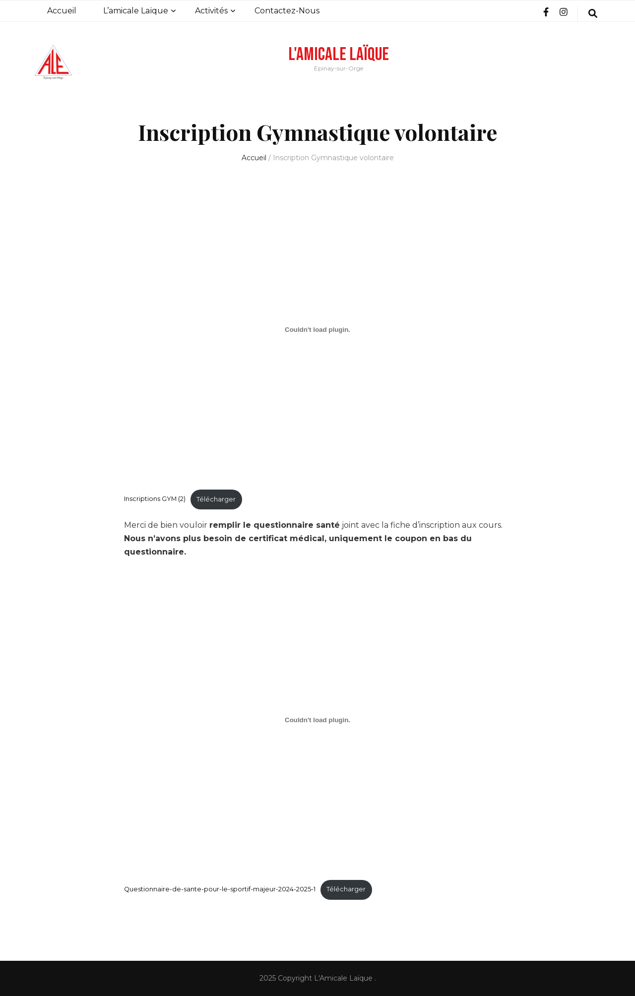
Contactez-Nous (286, 10)
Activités (211, 10)
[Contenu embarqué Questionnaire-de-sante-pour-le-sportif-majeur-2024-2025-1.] (317, 720)
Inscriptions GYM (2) (155, 499)
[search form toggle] (592, 13)
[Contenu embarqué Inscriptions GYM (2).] (317, 329)
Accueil (61, 10)
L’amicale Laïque (135, 10)
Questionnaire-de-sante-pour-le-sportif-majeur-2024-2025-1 (220, 889)
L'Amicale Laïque (338, 54)
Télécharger (216, 499)
